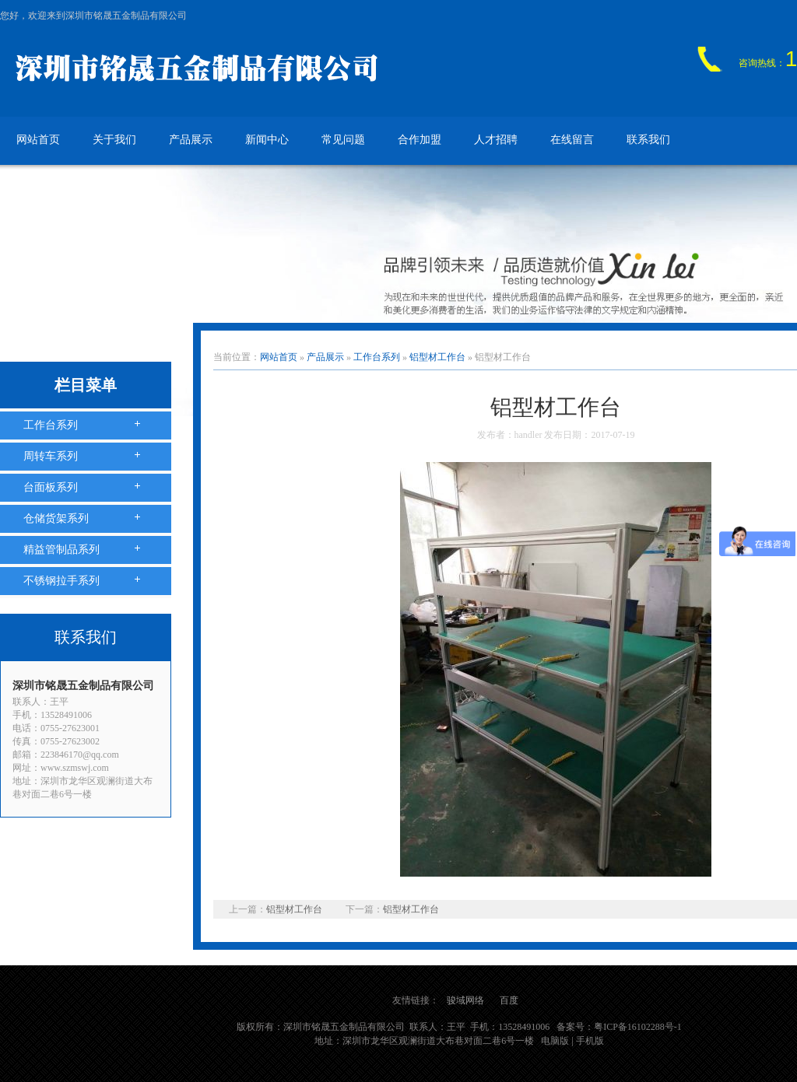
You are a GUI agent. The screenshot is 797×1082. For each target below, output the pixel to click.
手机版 (590, 1040)
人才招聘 (496, 139)
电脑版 (555, 1040)
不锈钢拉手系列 (61, 581)
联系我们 (648, 139)
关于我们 (114, 139)
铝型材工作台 (437, 357)
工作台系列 (50, 425)
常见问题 (343, 139)
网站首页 (38, 139)
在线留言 (572, 139)
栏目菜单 (85, 385)
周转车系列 (50, 456)
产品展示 (190, 139)
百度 (509, 1000)
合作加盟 (419, 139)
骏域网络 (465, 1000)
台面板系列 (50, 487)
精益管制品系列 (61, 549)
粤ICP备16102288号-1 (638, 1026)
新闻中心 (267, 139)
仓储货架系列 (56, 518)
